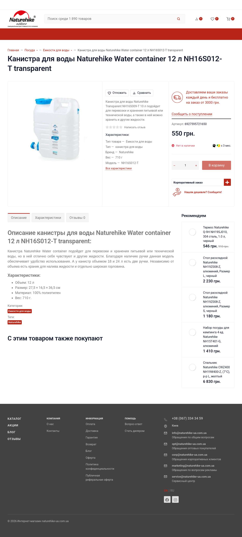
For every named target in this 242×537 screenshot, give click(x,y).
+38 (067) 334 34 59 (187, 418)
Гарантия (92, 437)
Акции (13, 425)
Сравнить (142, 93)
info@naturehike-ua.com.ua (189, 433)
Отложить (117, 93)
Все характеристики (118, 168)
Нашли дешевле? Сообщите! (203, 192)
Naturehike (14, 322)
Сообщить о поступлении (192, 114)
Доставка (92, 431)
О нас (50, 424)
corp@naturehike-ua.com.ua (189, 454)
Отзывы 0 (77, 218)
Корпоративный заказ (188, 182)
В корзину (216, 165)
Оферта (90, 457)
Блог (12, 432)
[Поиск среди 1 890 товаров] (109, 18)
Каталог (15, 418)
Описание (19, 218)
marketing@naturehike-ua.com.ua (193, 465)
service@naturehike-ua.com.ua (191, 476)
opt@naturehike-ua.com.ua (189, 444)
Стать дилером (134, 431)
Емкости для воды (19, 310)
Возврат (91, 444)
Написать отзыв (134, 127)
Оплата (90, 424)
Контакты (53, 431)
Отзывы (14, 439)
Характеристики (48, 218)
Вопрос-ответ (133, 424)
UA (166, 490)
